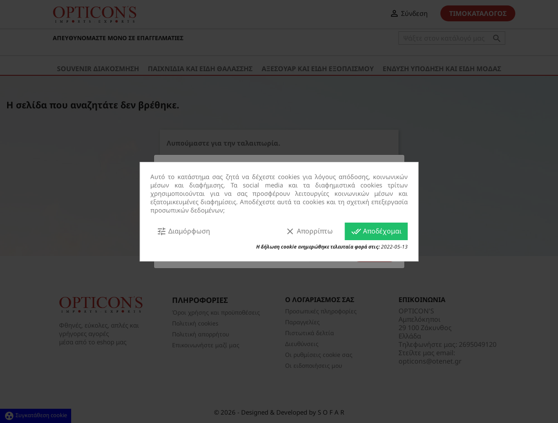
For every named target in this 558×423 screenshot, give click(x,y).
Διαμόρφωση (183, 231)
